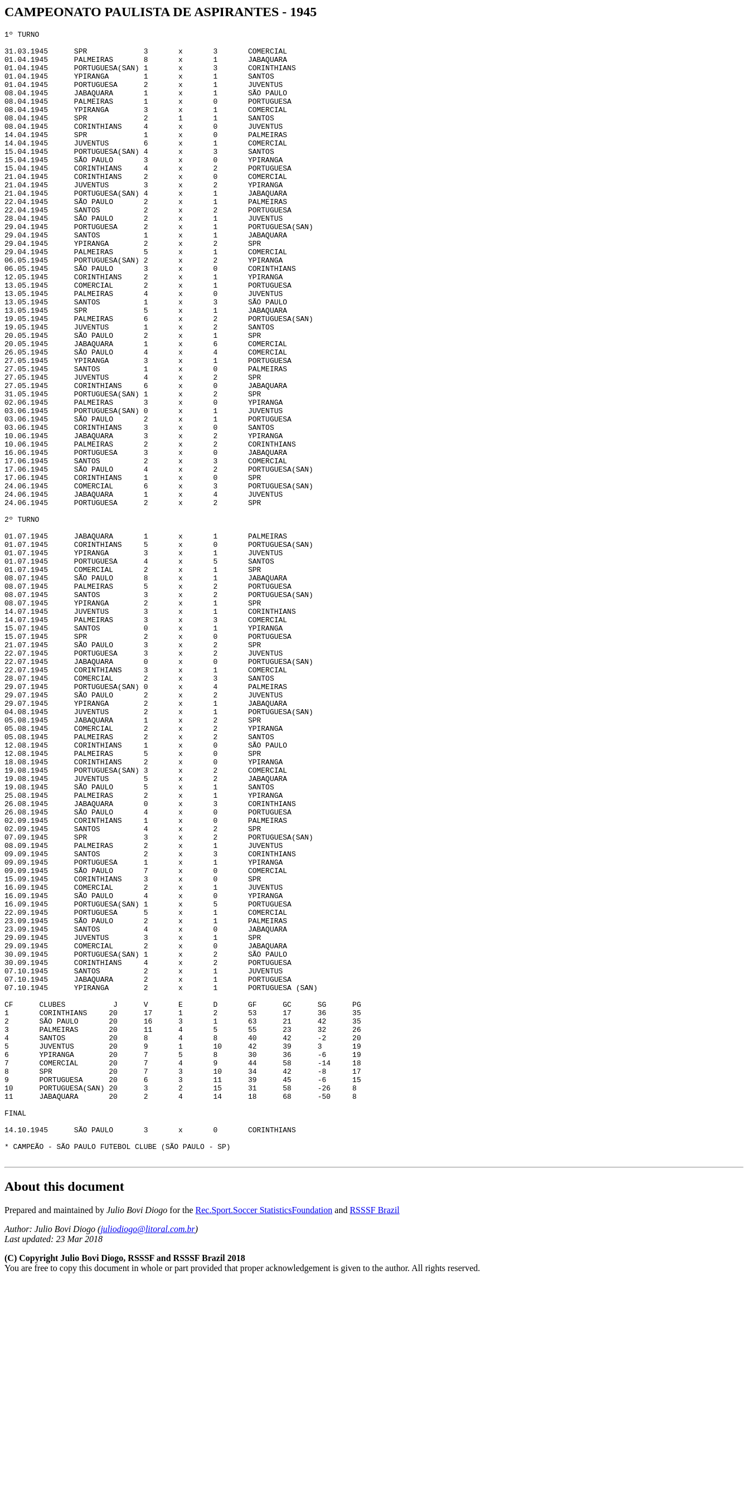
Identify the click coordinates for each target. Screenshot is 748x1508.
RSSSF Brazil (374, 1436)
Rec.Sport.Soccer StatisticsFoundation (264, 1436)
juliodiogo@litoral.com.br (147, 1454)
